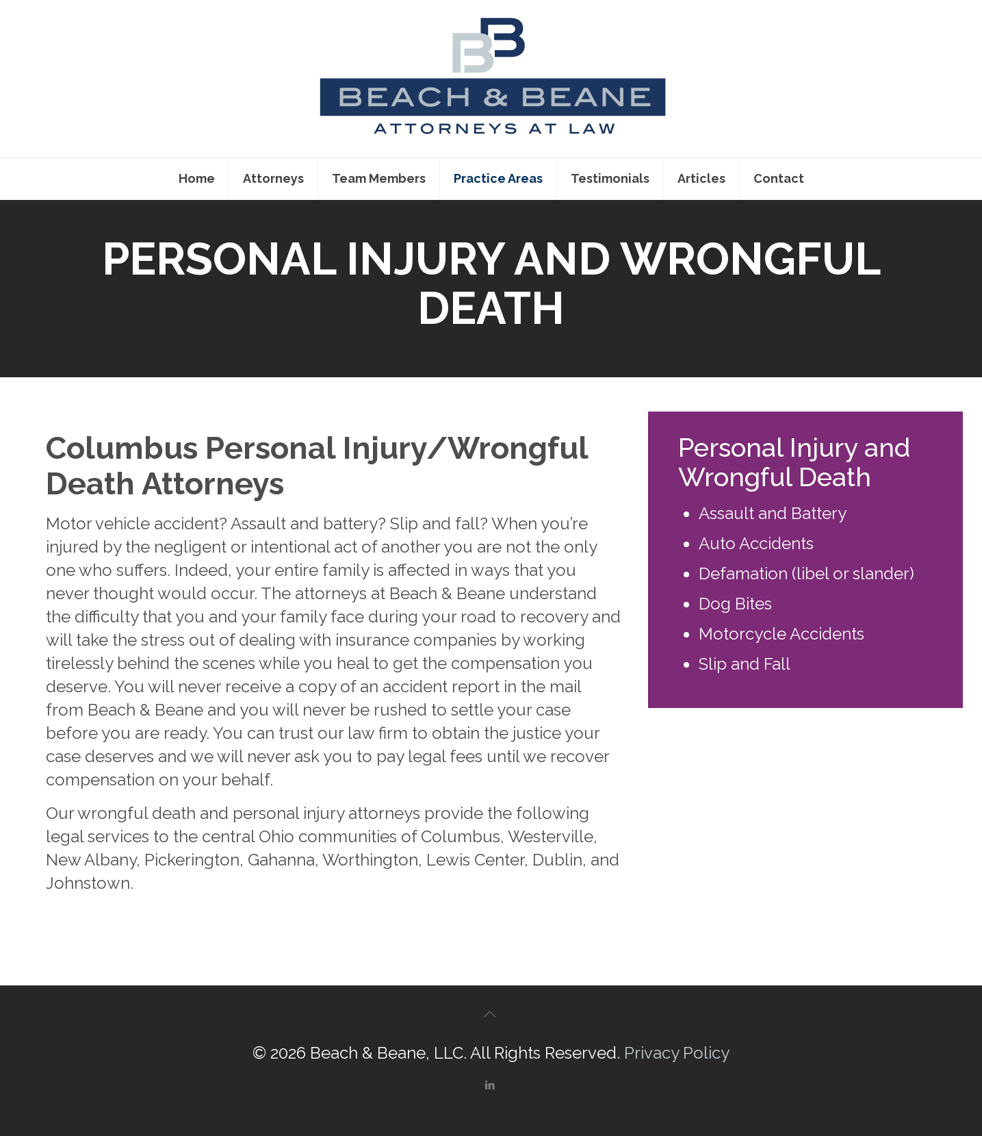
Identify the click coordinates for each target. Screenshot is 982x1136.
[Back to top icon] (491, 1014)
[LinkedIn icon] (491, 1085)
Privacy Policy (676, 1053)
